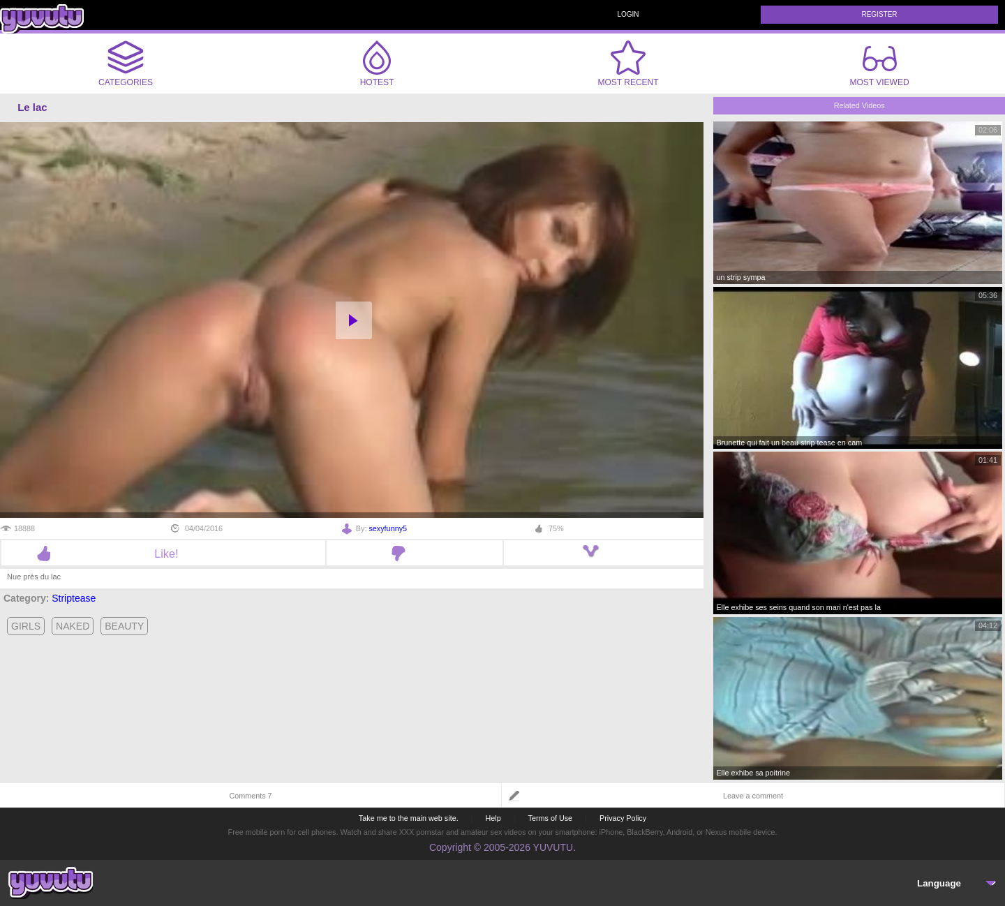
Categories (125, 63)
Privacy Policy (623, 818)
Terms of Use (550, 818)
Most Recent (627, 63)
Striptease (74, 598)
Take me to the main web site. (409, 818)
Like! (163, 553)
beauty (124, 626)
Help (492, 818)
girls (25, 626)
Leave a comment (753, 796)
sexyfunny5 (387, 528)
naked (72, 626)
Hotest (377, 63)
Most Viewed (879, 66)
